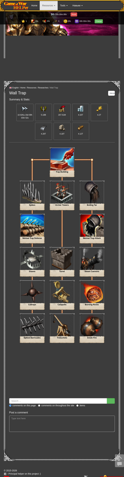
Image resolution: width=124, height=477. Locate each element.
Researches (43, 88)
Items (80, 405)
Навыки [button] (77, 5)
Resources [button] (48, 5)
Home (34, 5)
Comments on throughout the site (56, 405)
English (14, 88)
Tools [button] (64, 5)
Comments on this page (22, 405)
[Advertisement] (62, 58)
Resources (31, 88)
